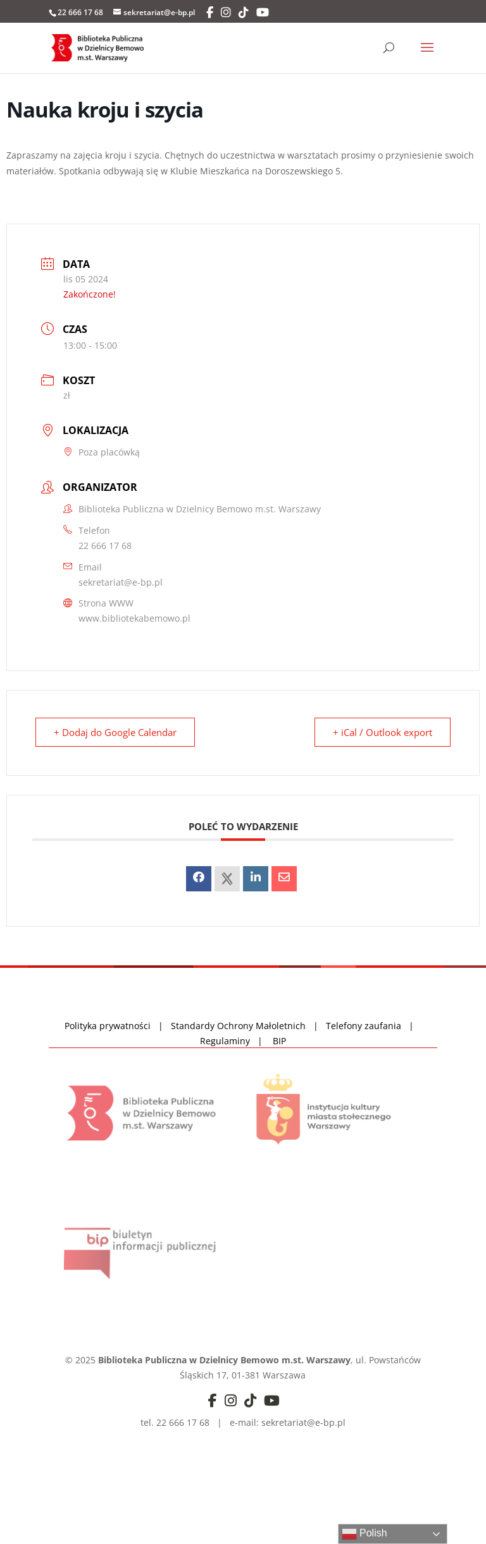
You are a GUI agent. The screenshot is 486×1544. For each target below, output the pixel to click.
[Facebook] (209, 12)
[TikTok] (244, 12)
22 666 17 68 (105, 546)
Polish (364, 1533)
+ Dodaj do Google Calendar (115, 732)
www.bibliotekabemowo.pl (134, 618)
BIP (279, 1041)
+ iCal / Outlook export (382, 732)
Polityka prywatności (109, 1026)
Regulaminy (229, 1041)
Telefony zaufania (363, 1026)
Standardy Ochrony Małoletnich (238, 1026)
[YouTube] (262, 12)
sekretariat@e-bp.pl (120, 582)
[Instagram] (226, 12)
